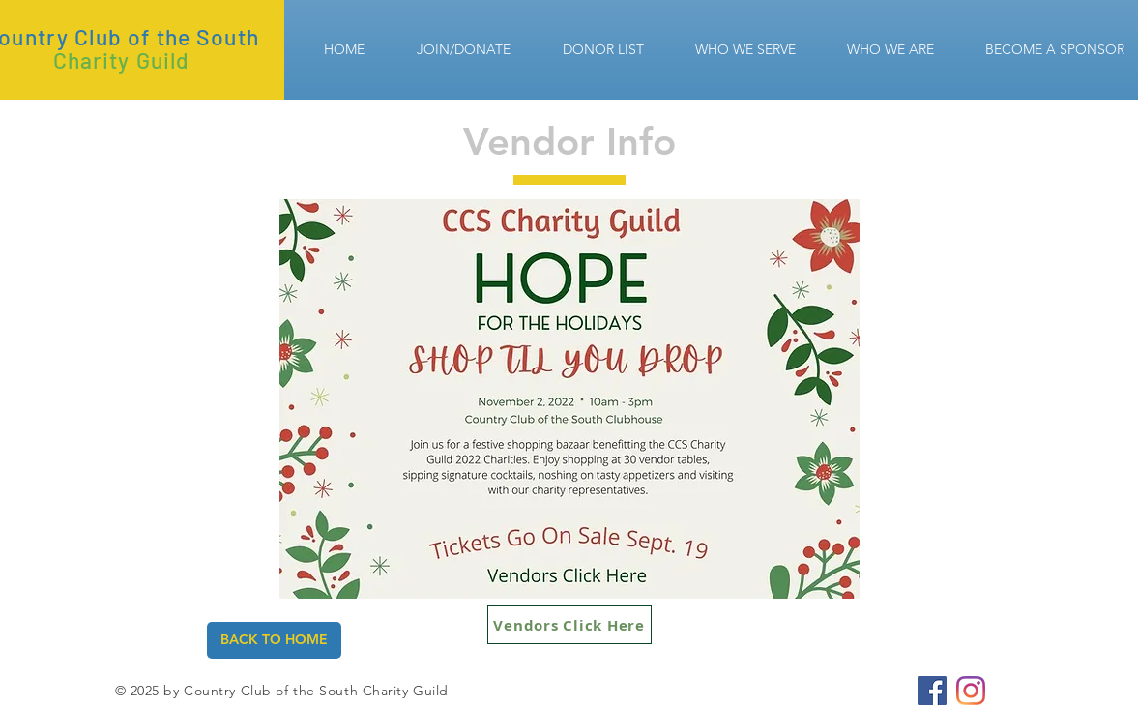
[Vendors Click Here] (569, 624)
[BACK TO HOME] (274, 640)
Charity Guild (121, 60)
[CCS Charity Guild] (932, 690)
